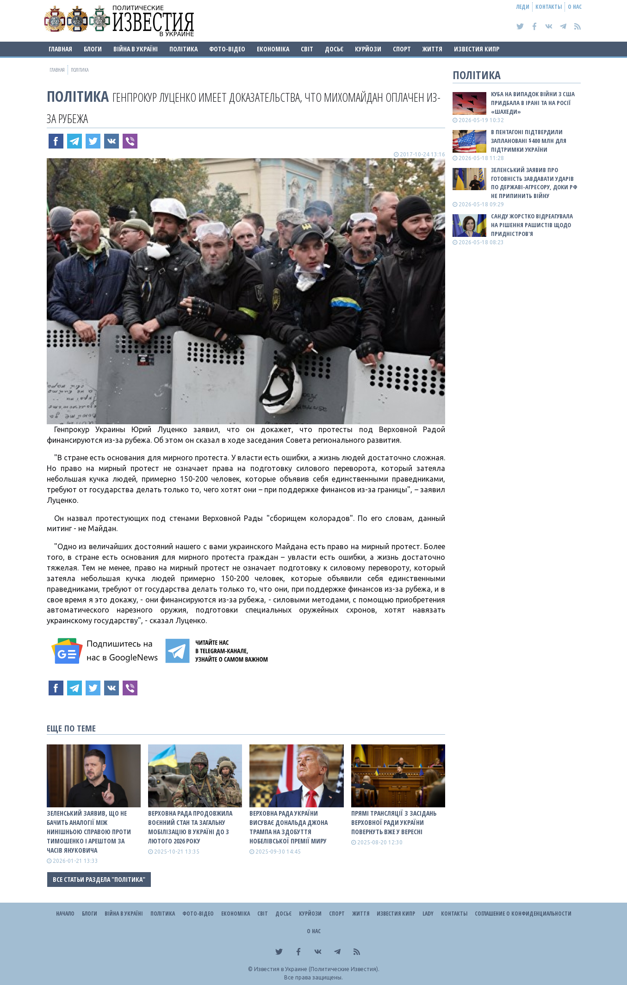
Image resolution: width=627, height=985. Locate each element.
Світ (307, 48)
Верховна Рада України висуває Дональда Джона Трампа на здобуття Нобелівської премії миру (288, 827)
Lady (428, 913)
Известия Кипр (476, 48)
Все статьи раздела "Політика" (99, 879)
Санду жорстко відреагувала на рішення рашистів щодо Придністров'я (532, 225)
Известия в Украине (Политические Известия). (316, 969)
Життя (432, 48)
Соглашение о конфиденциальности (523, 913)
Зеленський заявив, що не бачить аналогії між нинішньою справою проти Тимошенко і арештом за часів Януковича (89, 832)
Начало (65, 913)
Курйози (368, 48)
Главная (60, 48)
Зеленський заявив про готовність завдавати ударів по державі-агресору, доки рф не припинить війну (534, 183)
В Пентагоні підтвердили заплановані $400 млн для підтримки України (528, 141)
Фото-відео (227, 48)
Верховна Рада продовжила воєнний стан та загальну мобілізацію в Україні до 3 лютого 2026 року (190, 827)
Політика (183, 48)
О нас (575, 7)
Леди (522, 7)
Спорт (402, 48)
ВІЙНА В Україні (135, 48)
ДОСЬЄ (334, 48)
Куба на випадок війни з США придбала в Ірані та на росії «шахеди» (533, 103)
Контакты (548, 7)
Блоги (93, 48)
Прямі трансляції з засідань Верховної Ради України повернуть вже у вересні (393, 822)
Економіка (273, 48)
